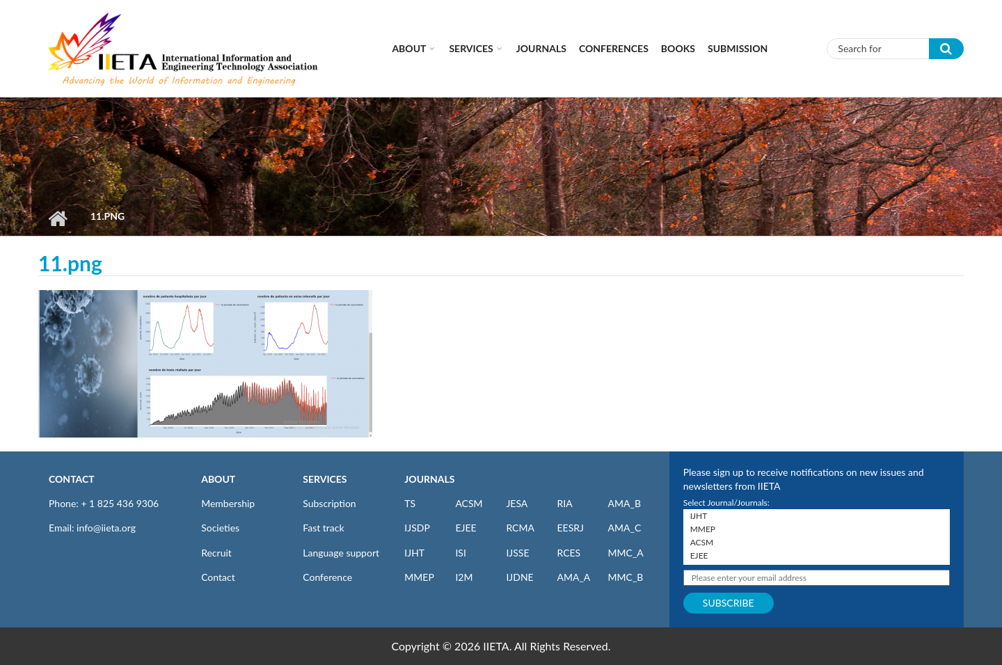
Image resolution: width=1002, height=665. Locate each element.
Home (57, 218)
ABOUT (218, 479)
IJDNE (519, 577)
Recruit (216, 553)
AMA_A (573, 577)
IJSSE (517, 553)
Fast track (323, 528)
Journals (541, 48)
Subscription (329, 503)
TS (409, 503)
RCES (568, 553)
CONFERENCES (614, 48)
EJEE (465, 528)
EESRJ (570, 528)
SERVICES (325, 479)
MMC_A (626, 553)
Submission (738, 48)
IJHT (414, 553)
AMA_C (625, 528)
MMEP (419, 577)
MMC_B (626, 577)
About (409, 48)
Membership (228, 503)
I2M (463, 577)
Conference (327, 577)
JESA (516, 503)
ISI (460, 553)
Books (678, 48)
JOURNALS (429, 479)
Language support (341, 553)
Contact (218, 577)
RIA (564, 503)
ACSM (468, 503)
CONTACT (72, 479)
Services (471, 48)
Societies (220, 528)
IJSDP (416, 528)
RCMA (520, 528)
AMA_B (624, 503)
